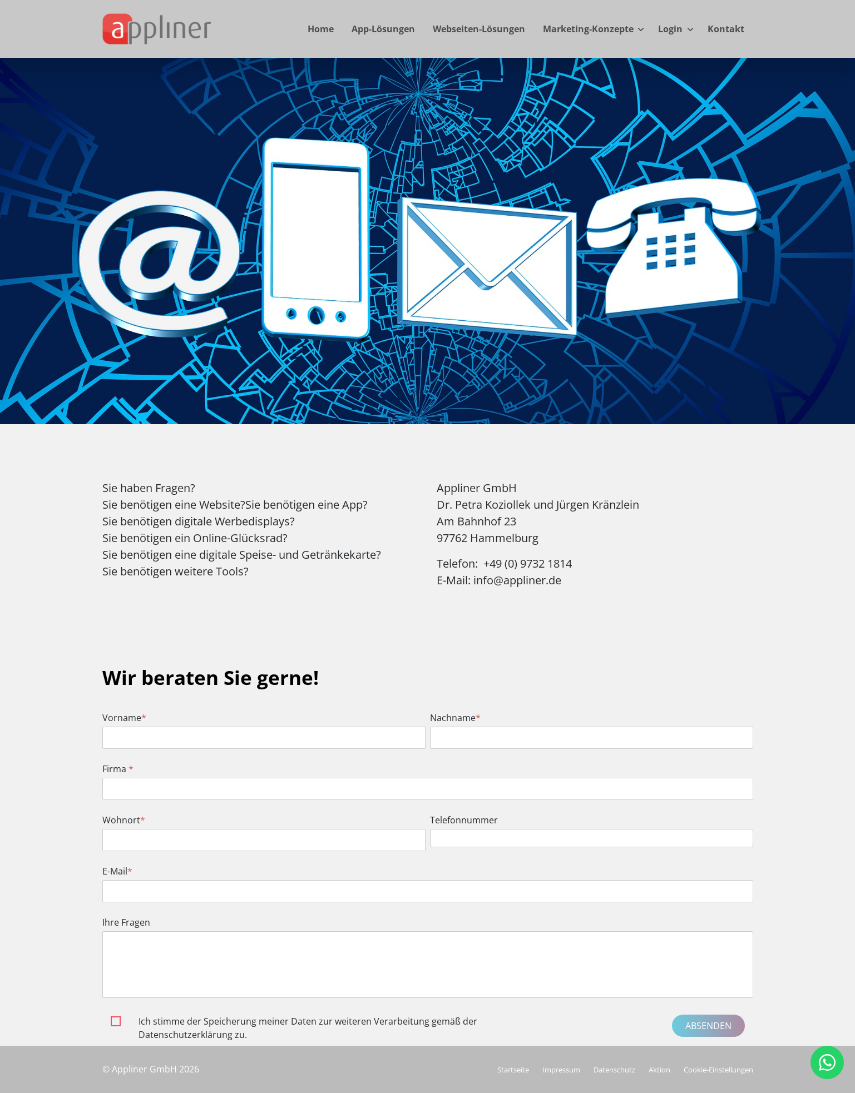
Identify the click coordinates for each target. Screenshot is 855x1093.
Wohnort (123, 820)
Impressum (561, 1070)
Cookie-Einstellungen (718, 1070)
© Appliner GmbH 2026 (150, 1069)
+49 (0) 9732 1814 (527, 563)
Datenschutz (614, 1070)
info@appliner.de (517, 580)
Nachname (455, 718)
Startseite (513, 1070)
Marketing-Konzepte (588, 29)
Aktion (659, 1070)
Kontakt (726, 29)
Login (670, 29)
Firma (118, 769)
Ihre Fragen (126, 922)
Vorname (124, 718)
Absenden (708, 1026)
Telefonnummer (464, 820)
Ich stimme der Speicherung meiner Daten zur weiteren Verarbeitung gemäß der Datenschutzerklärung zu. (308, 1028)
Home (321, 29)
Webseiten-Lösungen (479, 29)
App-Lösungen (383, 29)
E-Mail (117, 871)
